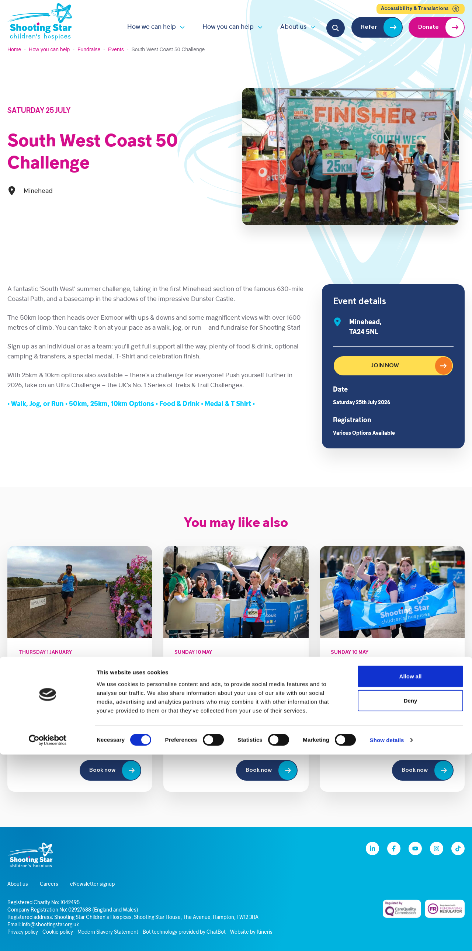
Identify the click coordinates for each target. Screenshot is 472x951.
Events (116, 49)
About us (293, 27)
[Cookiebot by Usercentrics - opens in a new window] (47, 936)
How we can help (151, 27)
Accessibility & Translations (420, 9)
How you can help (228, 27)
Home (14, 49)
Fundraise (88, 49)
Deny (410, 897)
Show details (387, 936)
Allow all (410, 873)
